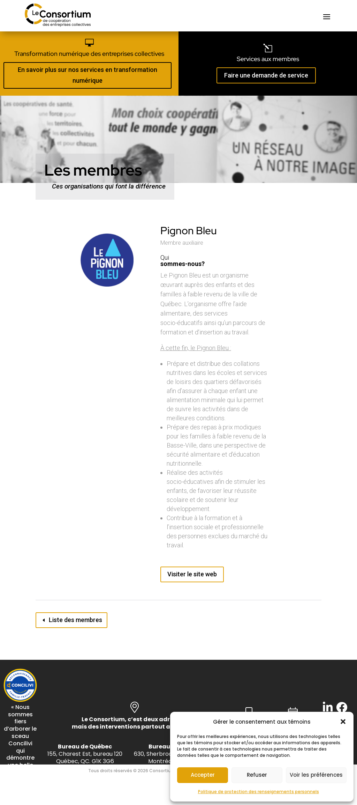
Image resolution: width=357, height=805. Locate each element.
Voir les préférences (316, 774)
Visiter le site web (192, 574)
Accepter (203, 774)
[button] (343, 721)
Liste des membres (75, 619)
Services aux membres (268, 59)
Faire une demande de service (266, 75)
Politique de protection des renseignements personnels (258, 792)
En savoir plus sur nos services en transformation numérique (87, 75)
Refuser (257, 774)
